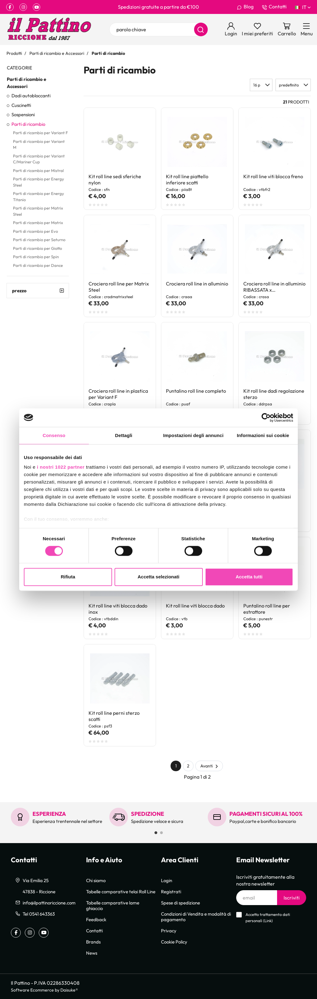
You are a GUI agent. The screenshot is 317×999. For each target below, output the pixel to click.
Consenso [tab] (54, 435)
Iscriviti (292, 897)
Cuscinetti (21, 105)
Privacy (168, 930)
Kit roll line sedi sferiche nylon (115, 179)
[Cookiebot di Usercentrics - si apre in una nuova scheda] (266, 417)
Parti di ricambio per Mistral (38, 170)
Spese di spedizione (180, 902)
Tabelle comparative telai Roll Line (120, 891)
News (91, 953)
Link (267, 920)
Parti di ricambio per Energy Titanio (38, 196)
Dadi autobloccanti (30, 95)
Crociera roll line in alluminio (197, 283)
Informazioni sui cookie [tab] (263, 435)
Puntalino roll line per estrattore (266, 609)
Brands (93, 941)
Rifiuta (68, 576)
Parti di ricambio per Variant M (39, 144)
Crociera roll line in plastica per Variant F (118, 394)
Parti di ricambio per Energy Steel (38, 182)
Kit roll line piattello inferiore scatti (187, 179)
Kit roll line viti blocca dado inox (118, 609)
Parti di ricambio (28, 124)
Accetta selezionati (158, 576)
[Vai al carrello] (287, 29)
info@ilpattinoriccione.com (49, 902)
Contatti (274, 7)
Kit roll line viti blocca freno (273, 176)
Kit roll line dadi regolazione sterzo (273, 394)
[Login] (231, 29)
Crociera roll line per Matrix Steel (119, 287)
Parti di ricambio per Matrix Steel (38, 211)
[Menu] (307, 29)
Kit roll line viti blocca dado (195, 605)
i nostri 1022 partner (61, 467)
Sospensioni (23, 114)
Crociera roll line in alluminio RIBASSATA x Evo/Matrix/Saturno (274, 287)
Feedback (96, 919)
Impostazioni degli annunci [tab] (193, 435)
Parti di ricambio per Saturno (39, 239)
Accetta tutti (249, 576)
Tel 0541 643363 (39, 914)
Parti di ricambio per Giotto (37, 248)
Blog (245, 7)
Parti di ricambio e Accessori (26, 82)
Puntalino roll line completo (196, 391)
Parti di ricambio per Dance (38, 265)
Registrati (171, 891)
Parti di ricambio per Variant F (40, 132)
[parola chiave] (158, 29)
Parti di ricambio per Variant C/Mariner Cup (39, 159)
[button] (293, 85)
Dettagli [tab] (123, 435)
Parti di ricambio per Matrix (38, 222)
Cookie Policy (174, 941)
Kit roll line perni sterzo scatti (114, 716)
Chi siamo (96, 880)
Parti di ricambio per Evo (35, 231)
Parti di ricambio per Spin (36, 256)
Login (166, 880)
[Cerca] (201, 29)
